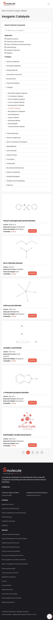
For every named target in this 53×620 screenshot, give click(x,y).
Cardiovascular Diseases (10, 573)
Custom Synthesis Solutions (11, 534)
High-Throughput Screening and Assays (15, 564)
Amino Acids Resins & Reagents (17, 142)
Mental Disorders (7, 589)
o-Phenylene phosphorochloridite (16, 393)
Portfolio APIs (11, 163)
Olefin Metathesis (12, 114)
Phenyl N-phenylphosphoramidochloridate (19, 221)
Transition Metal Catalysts (15, 126)
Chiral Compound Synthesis (11, 551)
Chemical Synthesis (13, 83)
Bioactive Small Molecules (15, 168)
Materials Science (11, 39)
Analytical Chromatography (16, 181)
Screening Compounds (14, 74)
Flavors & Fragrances (14, 138)
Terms (34, 614)
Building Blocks (11, 146)
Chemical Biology (12, 133)
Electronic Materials (13, 61)
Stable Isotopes (12, 155)
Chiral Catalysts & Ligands (15, 99)
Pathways (10, 185)
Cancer (4, 581)
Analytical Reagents (13, 176)
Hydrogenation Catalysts (15, 105)
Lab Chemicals (11, 150)
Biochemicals (11, 79)
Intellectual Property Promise (22, 614)
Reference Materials (13, 172)
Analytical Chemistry (12, 50)
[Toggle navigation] (48, 4)
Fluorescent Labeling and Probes (12, 555)
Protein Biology (10, 47)
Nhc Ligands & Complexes (15, 111)
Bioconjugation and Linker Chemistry (14, 559)
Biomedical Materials (14, 66)
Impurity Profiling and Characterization (14, 538)
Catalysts (10, 87)
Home (4, 11)
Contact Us (6, 487)
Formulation (10, 159)
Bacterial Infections (8, 602)
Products (10, 11)
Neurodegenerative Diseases (11, 598)
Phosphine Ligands (13, 120)
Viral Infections (6, 585)
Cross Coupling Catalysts (15, 102)
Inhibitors (8, 53)
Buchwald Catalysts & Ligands (16, 93)
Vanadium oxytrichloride (12, 348)
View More (32, 231)
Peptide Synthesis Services (10, 543)
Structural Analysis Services (11, 547)
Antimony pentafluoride (12, 306)
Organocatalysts (12, 117)
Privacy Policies (7, 614)
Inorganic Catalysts (20, 11)
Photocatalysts (12, 123)
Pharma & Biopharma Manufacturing (18, 44)
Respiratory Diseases (9, 577)
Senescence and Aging (9, 594)
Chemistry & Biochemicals (14, 42)
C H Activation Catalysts (14, 96)
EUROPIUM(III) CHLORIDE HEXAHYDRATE (17, 435)
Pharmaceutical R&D (8, 568)
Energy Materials (12, 70)
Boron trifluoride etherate (12, 263)
